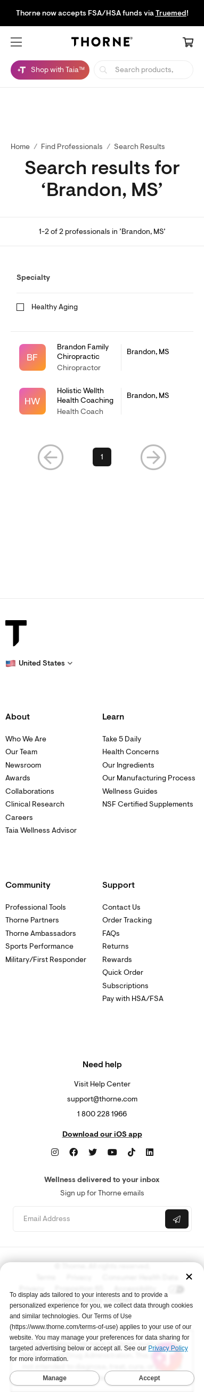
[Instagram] (55, 1152)
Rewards (117, 959)
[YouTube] (112, 1152)
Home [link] (20, 146)
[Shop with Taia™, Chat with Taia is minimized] (50, 70)
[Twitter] (92, 1152)
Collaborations (29, 791)
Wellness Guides (130, 791)
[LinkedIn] (149, 1152)
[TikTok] (131, 1152)
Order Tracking (127, 920)
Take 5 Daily (121, 739)
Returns (115, 946)
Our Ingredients (128, 765)
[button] (16, 42)
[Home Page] (101, 43)
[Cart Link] (188, 43)
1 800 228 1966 (102, 1114)
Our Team (21, 751)
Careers (19, 817)
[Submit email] (177, 1219)
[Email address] (88, 1219)
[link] (102, 358)
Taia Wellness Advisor (41, 830)
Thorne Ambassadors (40, 933)
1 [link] (102, 457)
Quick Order (122, 972)
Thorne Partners (32, 920)
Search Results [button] (139, 146)
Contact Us (121, 907)
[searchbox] (143, 69)
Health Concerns (130, 751)
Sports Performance (39, 946)
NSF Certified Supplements (147, 804)
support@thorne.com (102, 1099)
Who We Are (25, 739)
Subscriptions (125, 985)
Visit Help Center (102, 1084)
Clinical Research (34, 804)
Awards (17, 778)
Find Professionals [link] (72, 146)
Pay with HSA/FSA (133, 998)
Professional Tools (35, 907)
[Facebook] (73, 1152)
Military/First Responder (45, 959)
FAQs (111, 933)
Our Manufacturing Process (148, 778)
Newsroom (23, 765)
